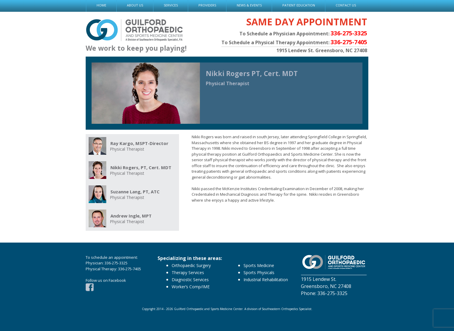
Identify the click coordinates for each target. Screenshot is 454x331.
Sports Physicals (258, 272)
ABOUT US (135, 5)
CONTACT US (346, 5)
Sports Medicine (258, 265)
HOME (101, 5)
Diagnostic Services (190, 279)
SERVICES (171, 5)
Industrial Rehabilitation (265, 279)
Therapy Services (188, 272)
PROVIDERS (207, 5)
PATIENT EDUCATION (298, 5)
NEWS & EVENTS (249, 5)
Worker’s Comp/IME (191, 286)
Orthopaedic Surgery (191, 265)
